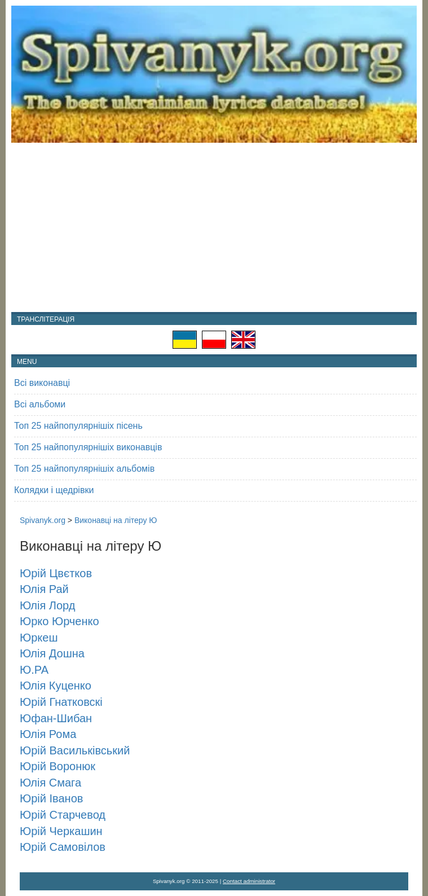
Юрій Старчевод (62, 815)
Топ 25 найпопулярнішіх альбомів (84, 468)
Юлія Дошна (52, 653)
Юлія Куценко (55, 685)
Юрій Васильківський (75, 750)
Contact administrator (249, 881)
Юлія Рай (44, 589)
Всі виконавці (42, 383)
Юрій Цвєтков (56, 573)
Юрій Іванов (51, 798)
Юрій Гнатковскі (61, 702)
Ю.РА (34, 670)
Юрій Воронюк (57, 766)
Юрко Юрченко (59, 621)
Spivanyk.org (42, 520)
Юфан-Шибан (56, 718)
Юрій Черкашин (61, 831)
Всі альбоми (39, 404)
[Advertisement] (214, 227)
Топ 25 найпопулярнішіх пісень (78, 426)
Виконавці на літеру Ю (115, 520)
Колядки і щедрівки (54, 490)
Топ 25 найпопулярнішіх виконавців (88, 447)
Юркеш (39, 637)
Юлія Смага (50, 782)
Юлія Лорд (47, 605)
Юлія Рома (48, 734)
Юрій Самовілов (62, 847)
